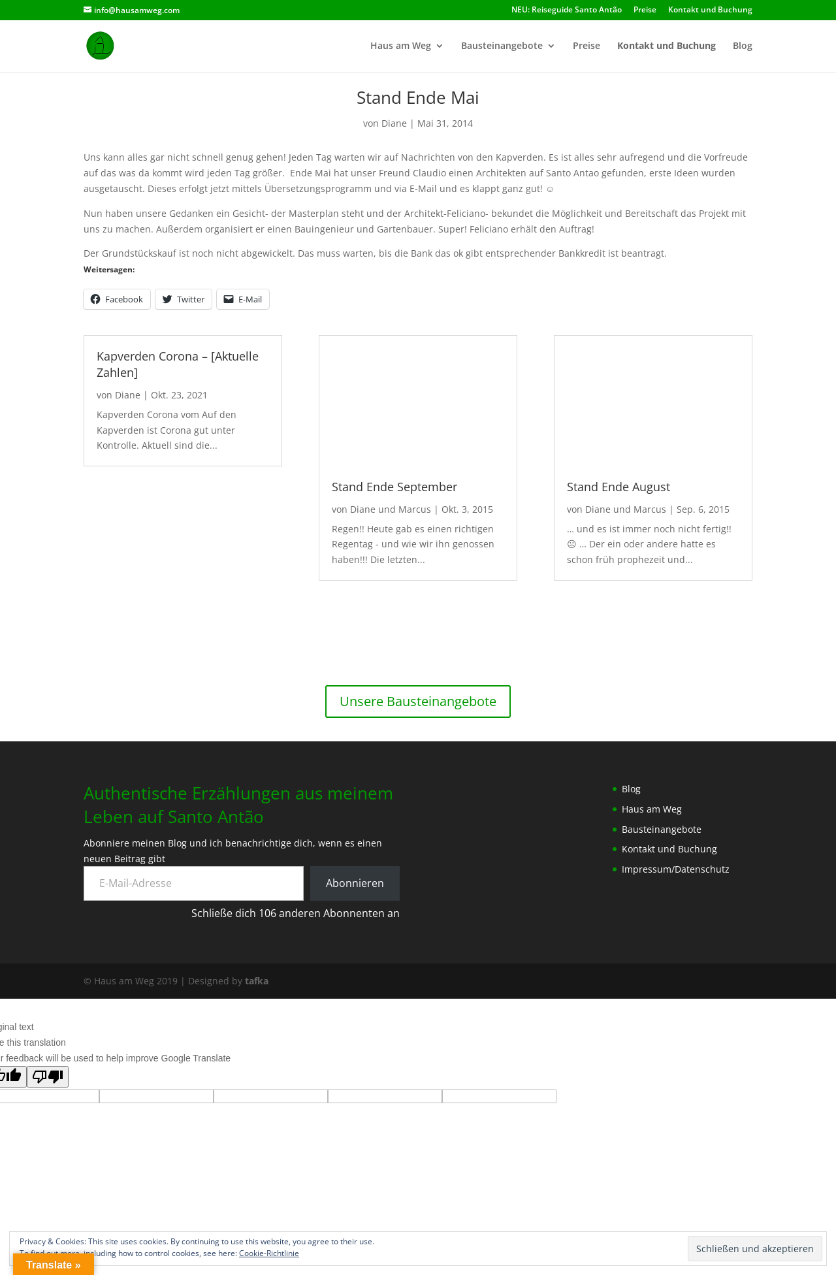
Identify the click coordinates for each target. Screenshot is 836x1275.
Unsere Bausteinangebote (418, 701)
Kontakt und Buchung (710, 10)
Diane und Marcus (390, 509)
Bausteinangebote (502, 46)
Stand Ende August (618, 486)
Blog (742, 46)
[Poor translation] (48, 1077)
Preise (645, 10)
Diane (394, 123)
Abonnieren (355, 883)
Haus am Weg (400, 46)
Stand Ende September (394, 486)
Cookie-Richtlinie (269, 1253)
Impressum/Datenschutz (676, 869)
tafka (256, 981)
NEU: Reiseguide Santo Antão (566, 10)
